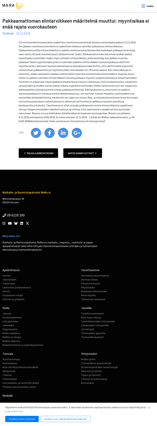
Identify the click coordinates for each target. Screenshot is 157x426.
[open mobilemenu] (148, 6)
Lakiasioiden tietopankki (95, 325)
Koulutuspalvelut (12, 317)
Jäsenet (6, 313)
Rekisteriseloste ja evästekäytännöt (22, 345)
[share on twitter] (36, 137)
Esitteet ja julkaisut (13, 299)
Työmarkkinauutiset (92, 337)
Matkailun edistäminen (94, 291)
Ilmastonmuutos (90, 283)
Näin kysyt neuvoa (91, 317)
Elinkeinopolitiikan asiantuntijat (99, 367)
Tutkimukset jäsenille (93, 333)
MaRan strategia (11, 337)
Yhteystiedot (89, 354)
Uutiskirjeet (87, 329)
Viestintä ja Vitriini (91, 371)
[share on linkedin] (63, 137)
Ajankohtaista (11, 270)
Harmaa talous (89, 279)
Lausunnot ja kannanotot (16, 287)
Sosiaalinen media (12, 295)
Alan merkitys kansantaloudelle (20, 367)
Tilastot (7, 375)
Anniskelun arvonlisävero (95, 275)
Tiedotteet (8, 283)
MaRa (6, 308)
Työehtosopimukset (92, 313)
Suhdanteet (9, 371)
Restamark (87, 382)
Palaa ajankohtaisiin (38, 153)
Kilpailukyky (88, 287)
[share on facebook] (50, 137)
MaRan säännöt (11, 341)
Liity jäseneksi (10, 321)
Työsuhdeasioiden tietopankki (98, 321)
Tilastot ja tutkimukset (94, 379)
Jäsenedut (8, 325)
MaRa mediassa (11, 333)
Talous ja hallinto (91, 375)
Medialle (7, 395)
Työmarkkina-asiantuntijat (96, 363)
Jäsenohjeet (9, 279)
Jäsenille (86, 308)
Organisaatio (9, 329)
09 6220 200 (13, 215)
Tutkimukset (9, 379)
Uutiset (6, 275)
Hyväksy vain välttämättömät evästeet (65, 418)
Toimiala (7, 354)
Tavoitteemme (90, 270)
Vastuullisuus (9, 363)
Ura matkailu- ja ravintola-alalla (20, 382)
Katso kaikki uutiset (82, 153)
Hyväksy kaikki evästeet (22, 418)
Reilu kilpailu (88, 295)
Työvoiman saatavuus (93, 299)
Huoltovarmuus (11, 359)
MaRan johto (88, 359)
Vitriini (6, 291)
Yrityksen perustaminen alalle (19, 386)
